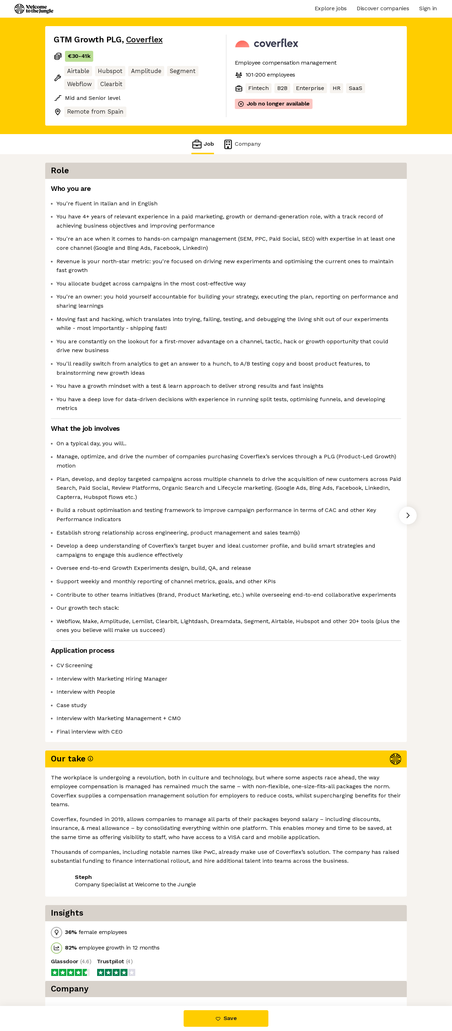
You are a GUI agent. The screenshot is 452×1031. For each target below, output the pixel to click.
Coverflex (144, 39)
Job (202, 144)
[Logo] (33, 9)
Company (241, 144)
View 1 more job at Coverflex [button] (142, 976)
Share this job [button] (73, 976)
